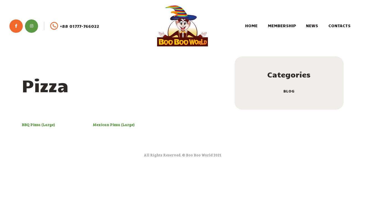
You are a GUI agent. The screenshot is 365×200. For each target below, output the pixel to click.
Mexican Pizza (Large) (114, 124)
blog (288, 91)
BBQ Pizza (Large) (38, 124)
